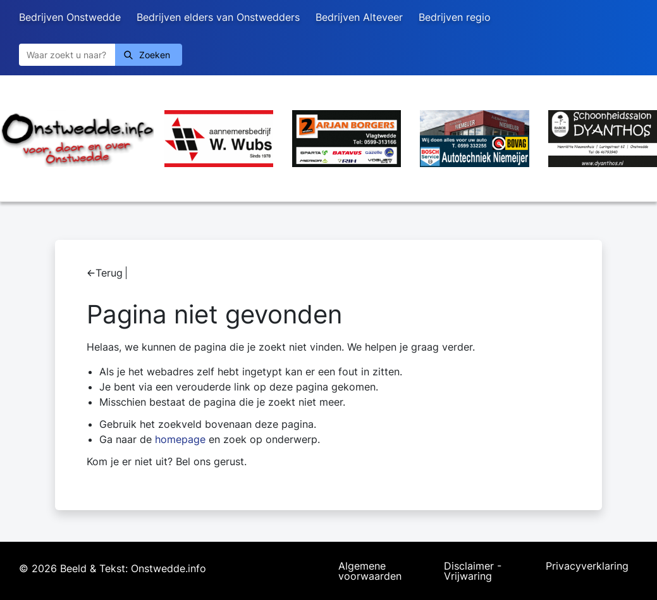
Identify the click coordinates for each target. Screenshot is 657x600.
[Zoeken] (67, 55)
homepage (180, 439)
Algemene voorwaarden (370, 571)
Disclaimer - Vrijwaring (472, 571)
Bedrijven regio (455, 17)
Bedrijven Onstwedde (70, 17)
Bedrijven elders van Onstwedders (218, 17)
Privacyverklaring (587, 566)
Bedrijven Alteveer (359, 17)
